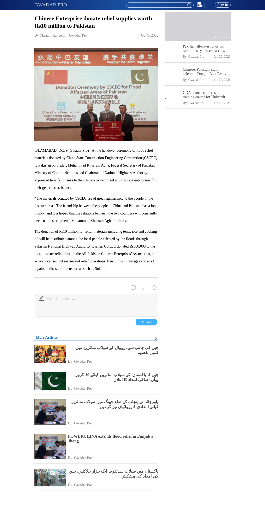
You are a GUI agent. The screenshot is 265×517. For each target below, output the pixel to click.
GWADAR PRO (50, 4)
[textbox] (159, 5)
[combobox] (159, 5)
